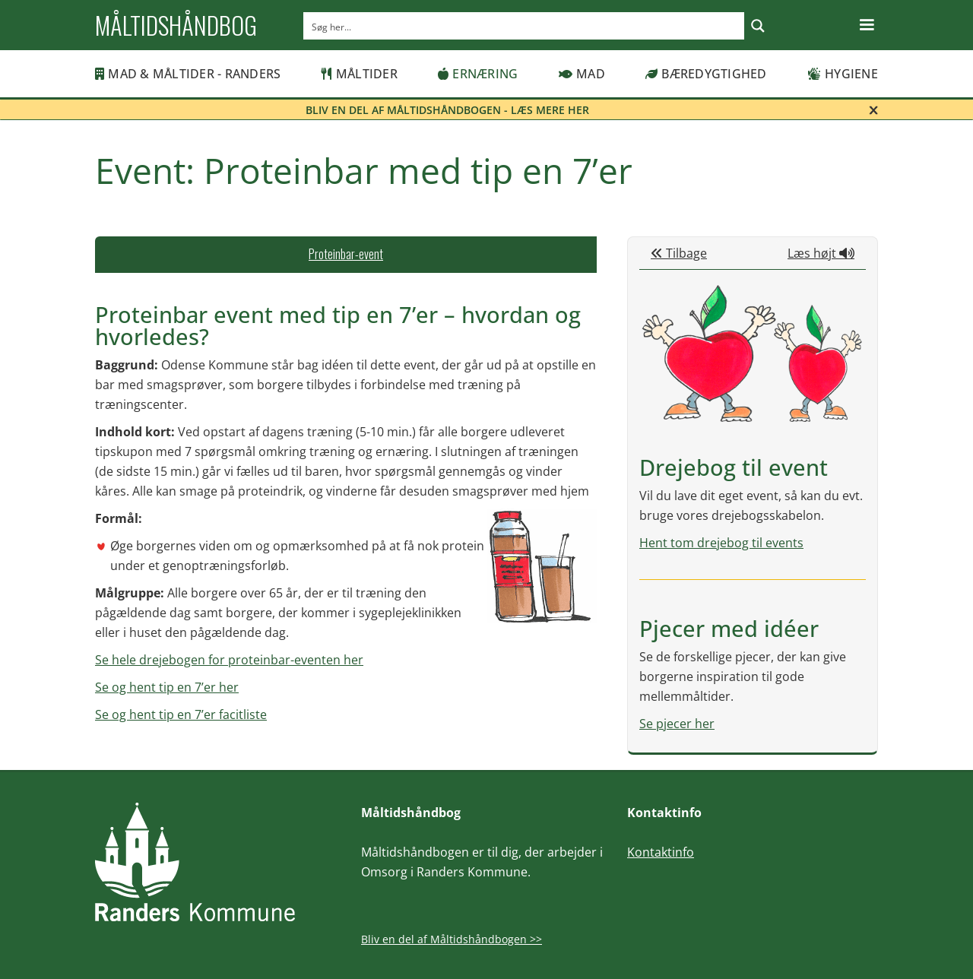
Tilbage (679, 253)
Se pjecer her (677, 723)
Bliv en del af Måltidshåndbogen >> (451, 939)
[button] (866, 25)
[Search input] (524, 25)
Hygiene (842, 73)
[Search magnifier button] (758, 26)
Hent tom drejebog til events (721, 542)
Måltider (360, 73)
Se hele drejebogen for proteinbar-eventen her (229, 659)
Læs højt (821, 253)
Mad (582, 73)
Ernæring (478, 73)
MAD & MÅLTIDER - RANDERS (187, 73)
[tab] (346, 254)
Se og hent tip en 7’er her (167, 687)
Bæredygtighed (706, 73)
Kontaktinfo (660, 852)
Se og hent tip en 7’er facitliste (181, 714)
